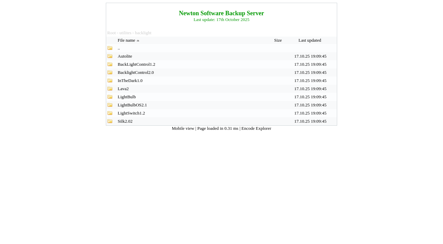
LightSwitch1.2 (131, 113)
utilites (125, 32)
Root (111, 32)
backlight (143, 32)
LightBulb (127, 96)
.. (119, 47)
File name (129, 40)
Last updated (310, 40)
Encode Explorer (256, 128)
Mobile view (183, 128)
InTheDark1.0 (130, 80)
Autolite (125, 56)
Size (278, 40)
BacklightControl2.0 (136, 72)
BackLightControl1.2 (136, 64)
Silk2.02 (125, 121)
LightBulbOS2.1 (132, 104)
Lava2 (123, 88)
